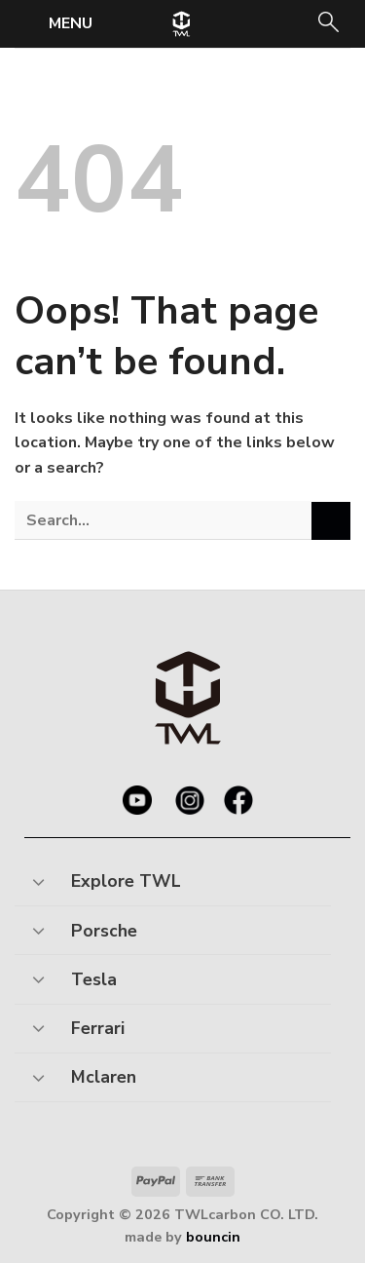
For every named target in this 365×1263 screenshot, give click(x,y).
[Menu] (56, 22)
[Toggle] (38, 875)
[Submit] (330, 521)
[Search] (327, 24)
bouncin (213, 1236)
